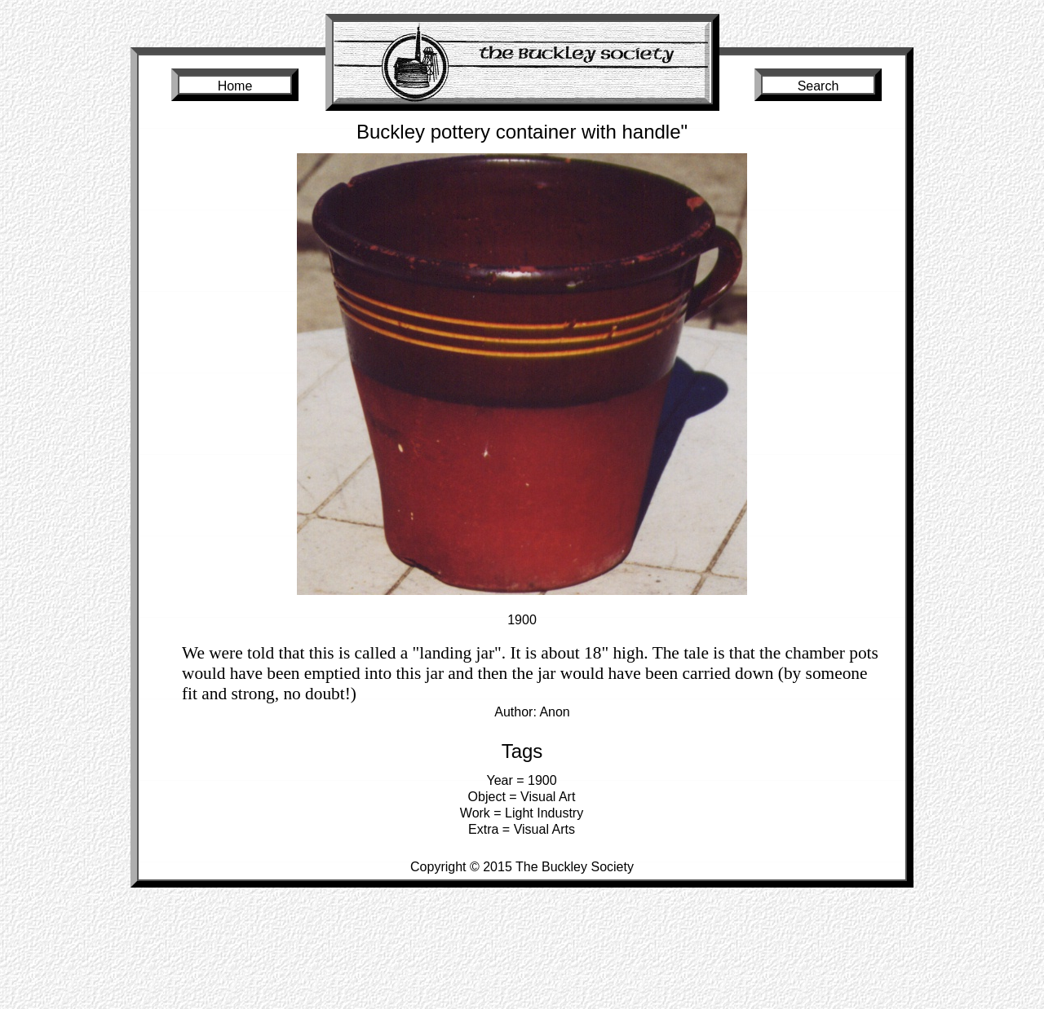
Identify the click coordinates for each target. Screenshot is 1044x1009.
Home (235, 86)
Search (818, 86)
